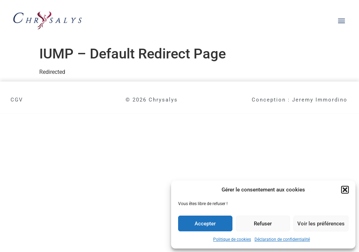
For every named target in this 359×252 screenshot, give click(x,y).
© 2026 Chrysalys (152, 100)
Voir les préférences (321, 223)
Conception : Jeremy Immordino (299, 100)
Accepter (205, 223)
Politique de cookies (232, 239)
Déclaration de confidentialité (282, 239)
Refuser (263, 223)
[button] (344, 189)
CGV (17, 100)
